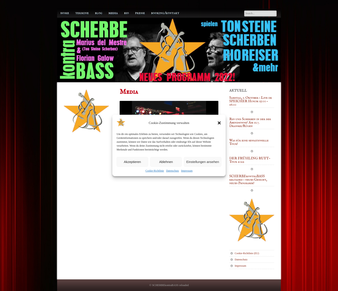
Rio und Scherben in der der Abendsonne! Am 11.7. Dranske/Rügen (250, 122)
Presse (140, 13)
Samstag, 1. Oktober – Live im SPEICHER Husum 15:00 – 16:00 (250, 101)
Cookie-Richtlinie (155, 170)
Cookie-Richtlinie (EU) (247, 253)
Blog (98, 13)
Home (64, 13)
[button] (219, 123)
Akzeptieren (132, 162)
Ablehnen (166, 162)
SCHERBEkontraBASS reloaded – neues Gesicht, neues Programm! (248, 180)
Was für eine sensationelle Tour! (249, 142)
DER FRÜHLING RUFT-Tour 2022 (250, 160)
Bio (126, 13)
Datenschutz (172, 170)
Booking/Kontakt (165, 13)
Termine (82, 13)
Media (113, 13)
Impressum (186, 170)
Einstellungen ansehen (202, 162)
